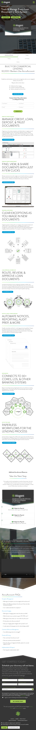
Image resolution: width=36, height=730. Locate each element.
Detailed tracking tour (8, 335)
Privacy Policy (23, 718)
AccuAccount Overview (9, 55)
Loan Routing (27, 58)
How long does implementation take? (11, 650)
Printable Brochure (18, 94)
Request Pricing (15, 17)
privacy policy (23, 695)
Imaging (27, 55)
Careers (16, 718)
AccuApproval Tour (7, 291)
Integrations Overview (8, 393)
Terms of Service (19, 708)
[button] (34, 2)
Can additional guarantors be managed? (11, 632)
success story (6, 17)
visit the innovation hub (18, 556)
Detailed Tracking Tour (8, 232)
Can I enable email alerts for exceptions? (12, 607)
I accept (4, 727)
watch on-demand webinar (9, 442)
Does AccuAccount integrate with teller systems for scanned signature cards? (16, 643)
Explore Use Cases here (8, 182)
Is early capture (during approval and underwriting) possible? (16, 626)
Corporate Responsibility (22, 720)
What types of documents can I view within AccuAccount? (15, 618)
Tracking (9, 58)
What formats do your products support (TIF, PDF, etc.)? (15, 616)
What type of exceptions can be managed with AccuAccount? (16, 601)
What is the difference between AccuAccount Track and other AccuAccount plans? (16, 604)
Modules (18, 62)
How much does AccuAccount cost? (11, 638)
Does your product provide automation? (11, 640)
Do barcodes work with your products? (11, 621)
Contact (12, 718)
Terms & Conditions (12, 720)
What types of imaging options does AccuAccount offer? (15, 613)
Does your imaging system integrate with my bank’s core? (15, 623)
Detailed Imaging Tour (8, 139)
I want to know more (13, 727)
